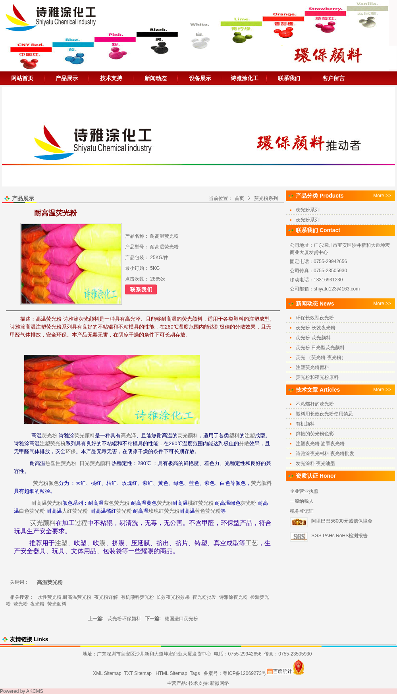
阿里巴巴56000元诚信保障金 (341, 521)
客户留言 (333, 78)
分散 (244, 443)
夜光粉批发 (204, 597)
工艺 (251, 543)
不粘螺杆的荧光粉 (315, 404)
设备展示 (200, 78)
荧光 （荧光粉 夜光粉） (321, 357)
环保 (71, 451)
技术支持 (111, 78)
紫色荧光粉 (116, 503)
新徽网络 (219, 683)
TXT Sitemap (138, 673)
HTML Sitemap (171, 673)
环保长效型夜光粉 (315, 318)
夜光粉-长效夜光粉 (315, 328)
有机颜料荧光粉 (137, 597)
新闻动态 (156, 78)
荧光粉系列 (266, 198)
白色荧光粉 (32, 511)
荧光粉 (49, 435)
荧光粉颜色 (46, 483)
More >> (382, 195)
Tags (195, 673)
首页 (239, 198)
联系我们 (289, 78)
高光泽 (128, 435)
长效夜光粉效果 (173, 597)
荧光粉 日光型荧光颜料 (320, 347)
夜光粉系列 (308, 220)
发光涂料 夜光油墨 (315, 463)
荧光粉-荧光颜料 (313, 337)
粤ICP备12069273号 (244, 673)
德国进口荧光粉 (181, 618)
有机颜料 (305, 424)
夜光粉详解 (106, 597)
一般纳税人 (302, 501)
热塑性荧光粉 (60, 463)
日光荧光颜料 (94, 463)
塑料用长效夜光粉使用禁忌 (324, 414)
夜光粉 (37, 604)
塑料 (234, 435)
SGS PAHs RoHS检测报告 (339, 535)
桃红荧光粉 (201, 503)
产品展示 (67, 78)
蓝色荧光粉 (208, 511)
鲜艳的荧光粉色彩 (315, 433)
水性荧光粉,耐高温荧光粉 (64, 597)
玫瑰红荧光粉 (163, 511)
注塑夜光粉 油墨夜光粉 (320, 443)
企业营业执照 (304, 491)
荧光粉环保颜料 (124, 618)
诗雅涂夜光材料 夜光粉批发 (325, 453)
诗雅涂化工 (244, 78)
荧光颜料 (84, 435)
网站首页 (22, 78)
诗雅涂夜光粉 (233, 597)
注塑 (250, 435)
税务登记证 (302, 511)
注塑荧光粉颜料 (312, 367)
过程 (81, 522)
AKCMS (34, 691)
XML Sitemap (107, 673)
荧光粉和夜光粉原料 (317, 377)
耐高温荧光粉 (46, 503)
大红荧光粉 (75, 511)
